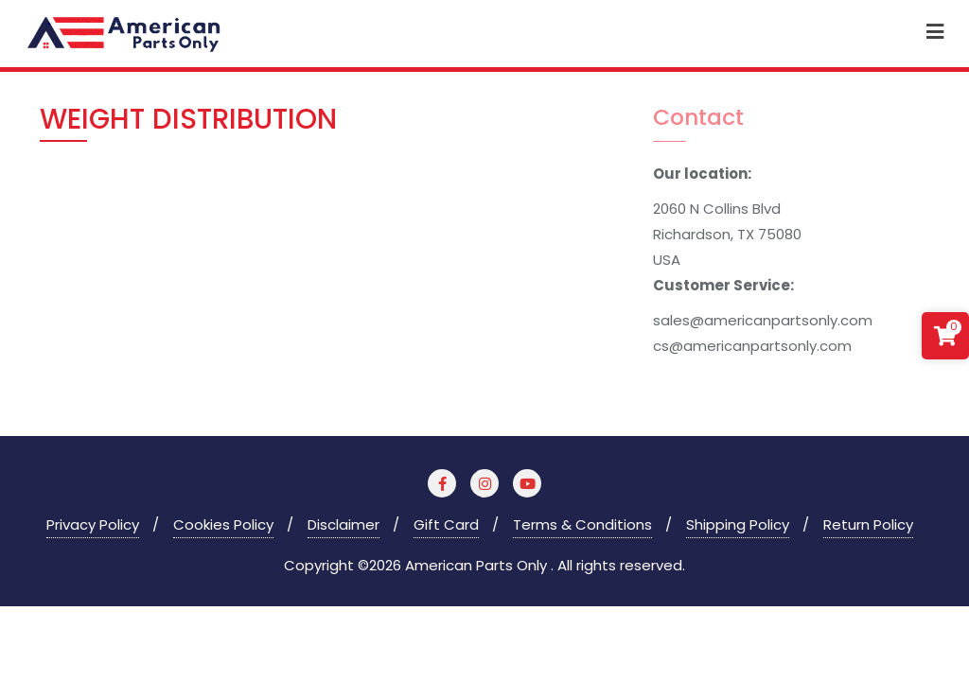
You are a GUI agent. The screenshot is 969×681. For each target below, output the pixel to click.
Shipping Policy (737, 524)
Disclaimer (343, 524)
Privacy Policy (92, 524)
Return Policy (868, 524)
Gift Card (446, 524)
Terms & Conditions (582, 524)
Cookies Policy (223, 524)
